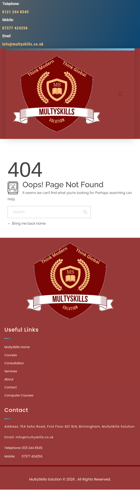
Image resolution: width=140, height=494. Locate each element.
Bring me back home (27, 223)
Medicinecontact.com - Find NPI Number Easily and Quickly (70, 469)
